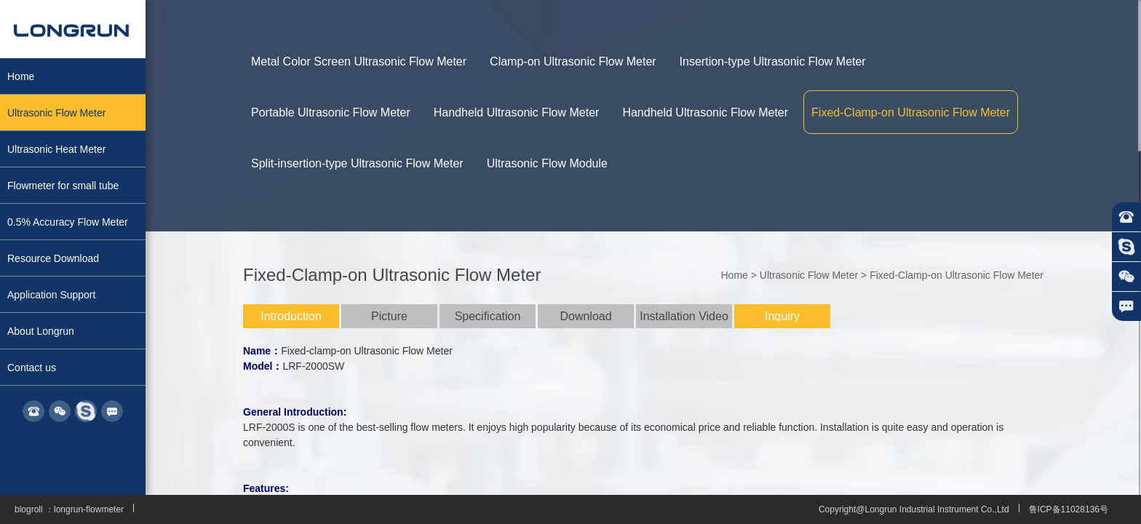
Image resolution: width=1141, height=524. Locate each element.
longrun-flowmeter (89, 509)
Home (733, 275)
